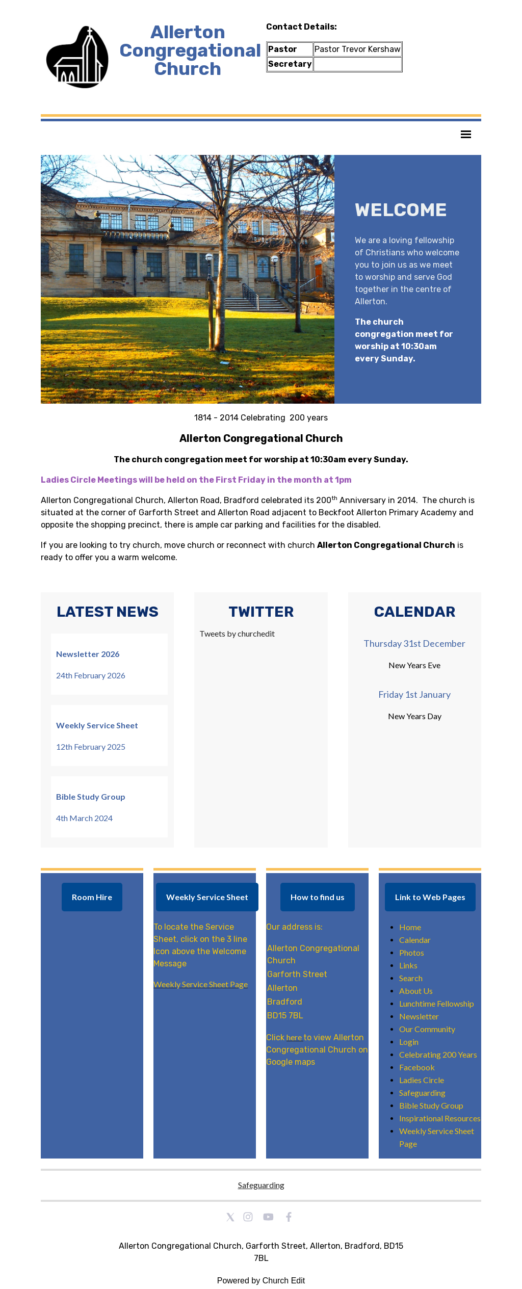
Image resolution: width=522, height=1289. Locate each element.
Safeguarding (261, 1185)
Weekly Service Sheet (207, 897)
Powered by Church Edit (261, 1280)
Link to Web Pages (430, 897)
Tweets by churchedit (237, 633)
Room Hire (92, 897)
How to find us (318, 897)
